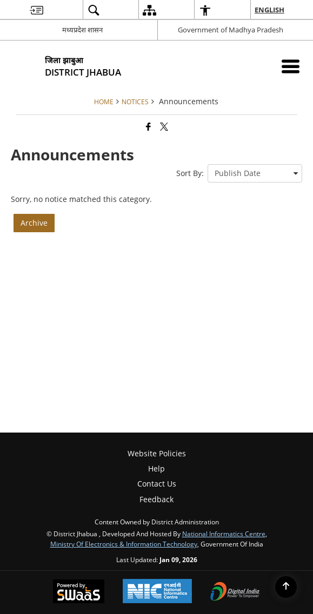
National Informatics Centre (223, 533)
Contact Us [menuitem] (156, 483)
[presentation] (255, 173)
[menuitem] (36, 10)
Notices (135, 101)
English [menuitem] (270, 10)
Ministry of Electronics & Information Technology (123, 543)
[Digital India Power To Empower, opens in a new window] (235, 592)
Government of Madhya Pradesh (230, 30)
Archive (34, 223)
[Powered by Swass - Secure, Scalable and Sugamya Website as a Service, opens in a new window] (78, 592)
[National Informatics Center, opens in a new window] (157, 592)
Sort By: (190, 173)
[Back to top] (286, 587)
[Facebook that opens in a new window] (148, 126)
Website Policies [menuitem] (157, 453)
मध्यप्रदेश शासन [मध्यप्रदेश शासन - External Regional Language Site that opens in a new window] (82, 30)
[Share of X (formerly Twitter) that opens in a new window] (164, 126)
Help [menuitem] (156, 468)
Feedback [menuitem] (156, 499)
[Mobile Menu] (290, 66)
